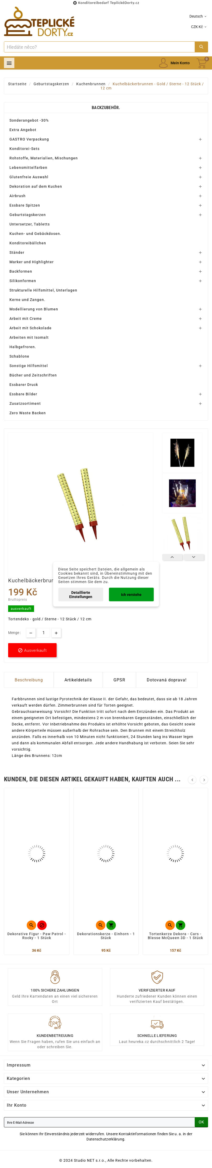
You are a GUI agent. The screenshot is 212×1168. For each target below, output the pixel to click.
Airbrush (17, 196)
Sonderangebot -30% (29, 120)
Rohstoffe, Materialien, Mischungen (43, 158)
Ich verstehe (131, 594)
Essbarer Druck (23, 385)
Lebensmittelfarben (28, 167)
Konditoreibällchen (27, 243)
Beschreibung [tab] (29, 679)
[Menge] (43, 633)
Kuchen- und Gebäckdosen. (35, 234)
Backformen (20, 271)
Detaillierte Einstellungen (80, 594)
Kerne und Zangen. (27, 300)
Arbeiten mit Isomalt (29, 337)
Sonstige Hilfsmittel (28, 366)
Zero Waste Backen (27, 413)
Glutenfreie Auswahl (28, 177)
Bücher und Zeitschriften (33, 375)
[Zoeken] (99, 47)
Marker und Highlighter (31, 262)
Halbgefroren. (22, 347)
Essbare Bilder (23, 394)
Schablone (19, 356)
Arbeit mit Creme (25, 318)
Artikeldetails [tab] (78, 679)
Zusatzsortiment (25, 403)
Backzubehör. (106, 107)
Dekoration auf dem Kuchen (35, 186)
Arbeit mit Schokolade (30, 328)
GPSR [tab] (119, 679)
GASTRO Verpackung (29, 139)
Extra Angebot (22, 130)
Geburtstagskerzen (27, 215)
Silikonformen (22, 281)
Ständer (16, 252)
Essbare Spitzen (24, 205)
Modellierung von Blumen (33, 309)
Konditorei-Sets (24, 149)
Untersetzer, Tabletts (29, 224)
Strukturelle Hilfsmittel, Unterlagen (43, 290)
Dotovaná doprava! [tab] (167, 679)
